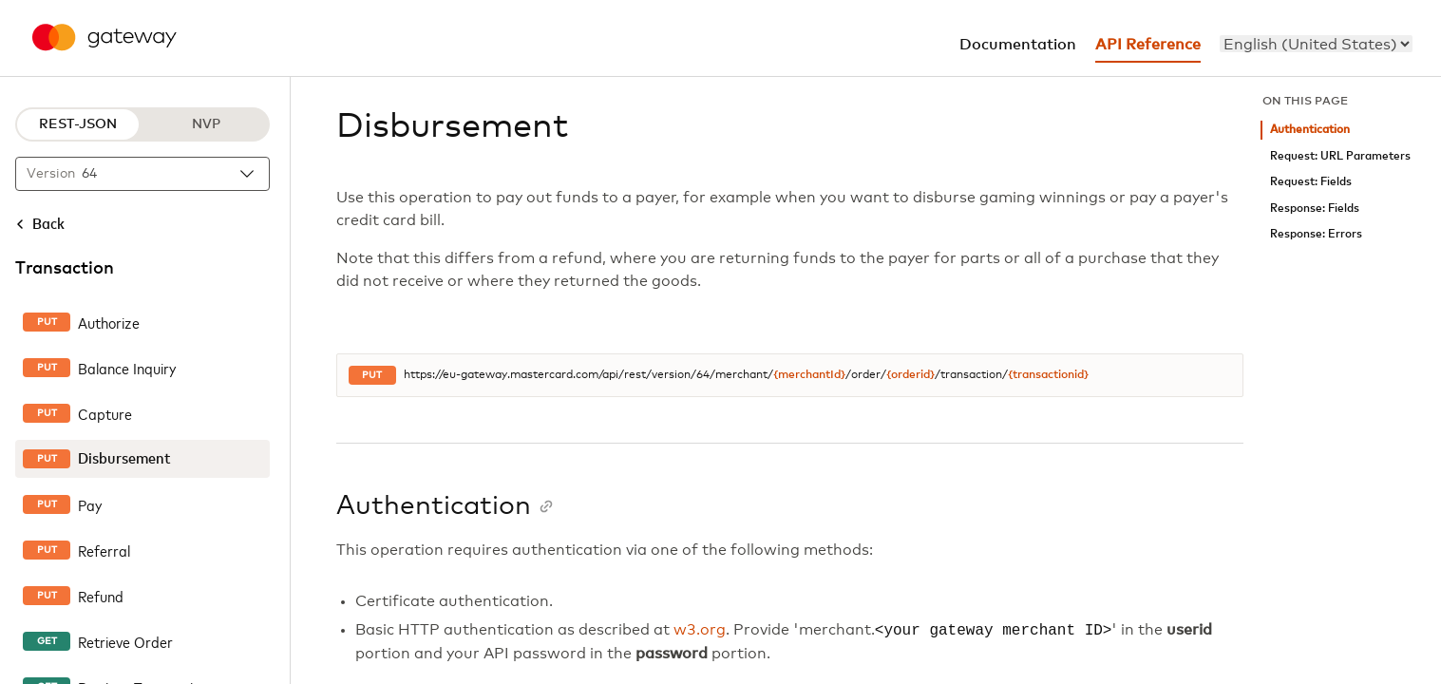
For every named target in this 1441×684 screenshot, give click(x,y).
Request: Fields (1311, 182)
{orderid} (910, 375)
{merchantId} (809, 375)
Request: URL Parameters (1340, 156)
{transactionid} (1048, 375)
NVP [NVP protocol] (206, 124)
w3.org (699, 630)
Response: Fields (1314, 208)
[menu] (1316, 43)
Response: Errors (1316, 234)
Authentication (1310, 130)
